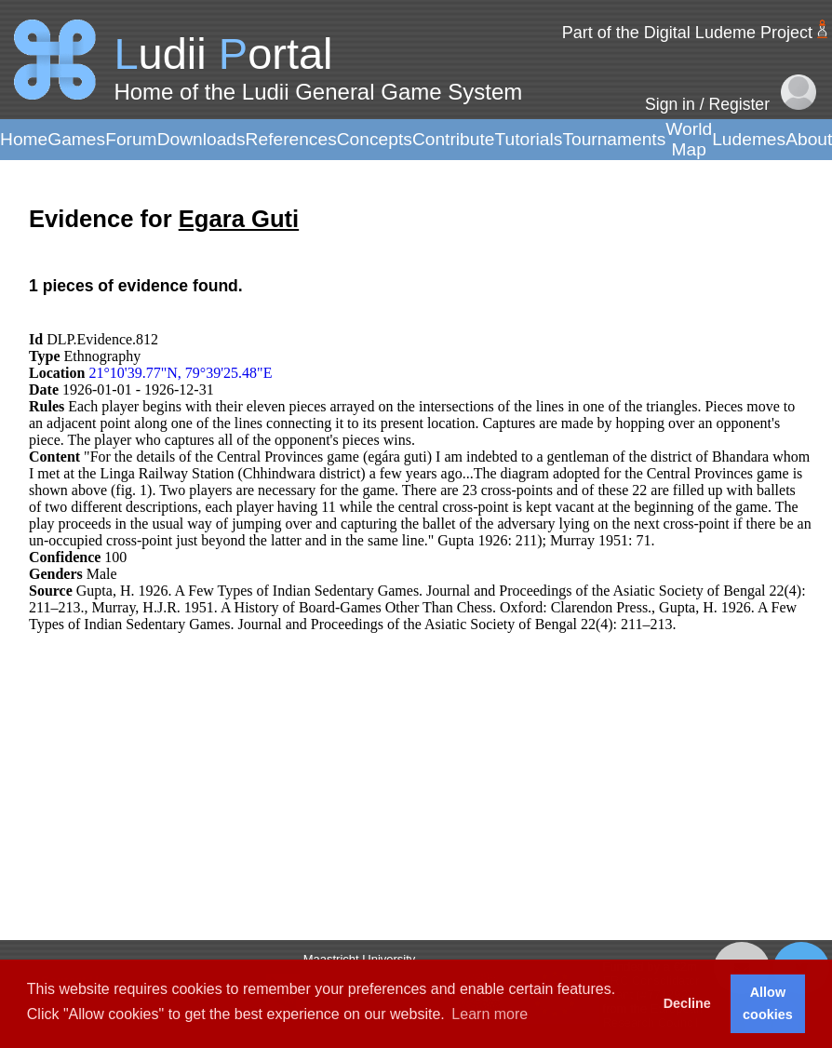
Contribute (453, 139)
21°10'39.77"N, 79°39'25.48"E (180, 373)
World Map (688, 139)
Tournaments (613, 139)
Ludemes (748, 139)
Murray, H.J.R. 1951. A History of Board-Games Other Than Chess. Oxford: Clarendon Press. (371, 607)
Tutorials (528, 139)
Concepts (374, 139)
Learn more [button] (489, 1014)
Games (76, 139)
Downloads (201, 139)
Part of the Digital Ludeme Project (687, 32)
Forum (130, 139)
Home (23, 139)
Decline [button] (687, 1003)
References (291, 139)
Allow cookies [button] (768, 1003)
